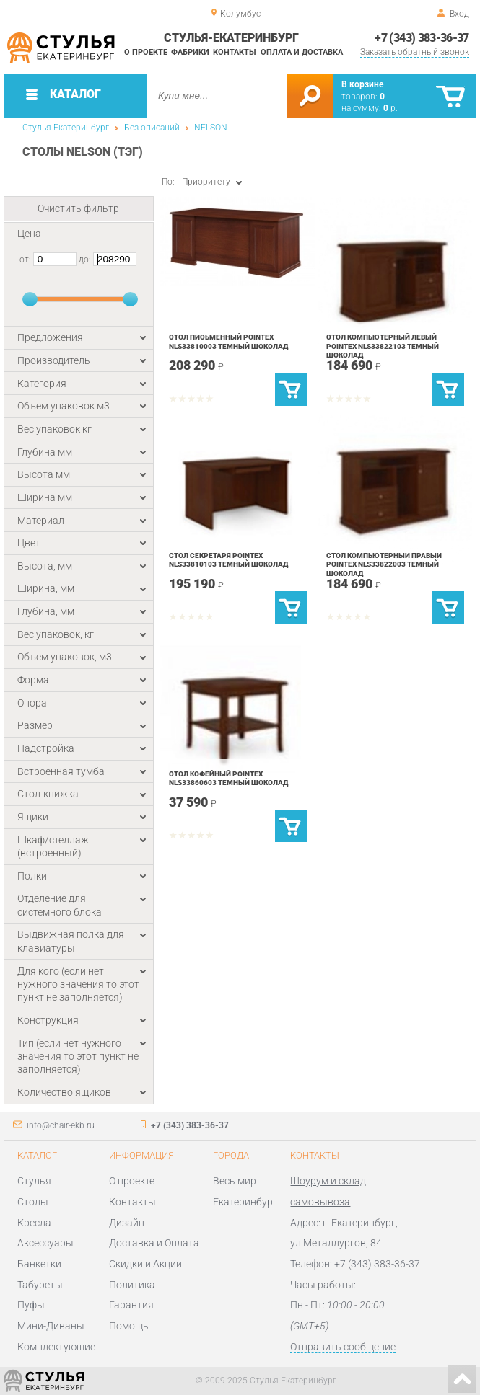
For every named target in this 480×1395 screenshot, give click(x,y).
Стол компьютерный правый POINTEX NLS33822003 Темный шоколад (384, 564)
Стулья (34, 1181)
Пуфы (31, 1305)
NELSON (210, 128)
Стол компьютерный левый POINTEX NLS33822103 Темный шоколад (382, 346)
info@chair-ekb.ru (61, 1125)
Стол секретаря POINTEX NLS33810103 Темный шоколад (228, 560)
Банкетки (39, 1264)
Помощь (129, 1326)
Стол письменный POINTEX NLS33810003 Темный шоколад (228, 341)
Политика (132, 1284)
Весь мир (234, 1181)
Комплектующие (56, 1346)
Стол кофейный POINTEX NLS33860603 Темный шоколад (228, 778)
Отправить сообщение (343, 1346)
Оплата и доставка (302, 52)
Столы (32, 1202)
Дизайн (126, 1222)
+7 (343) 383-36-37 (421, 38)
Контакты (234, 52)
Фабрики (190, 52)
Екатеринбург (245, 1202)
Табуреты (40, 1284)
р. (390, 108)
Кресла (34, 1222)
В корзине (362, 84)
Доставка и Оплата (154, 1243)
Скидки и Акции (145, 1264)
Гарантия (131, 1305)
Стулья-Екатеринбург (65, 128)
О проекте (145, 52)
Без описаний (152, 128)
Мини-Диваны (50, 1326)
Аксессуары (45, 1243)
